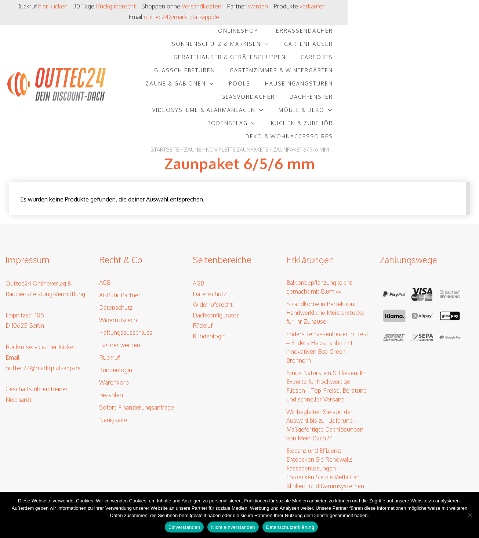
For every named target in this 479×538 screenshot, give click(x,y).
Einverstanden (184, 527)
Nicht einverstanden (233, 527)
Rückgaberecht (135, 6)
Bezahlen (111, 340)
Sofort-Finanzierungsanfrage (136, 352)
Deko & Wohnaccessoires (420, 73)
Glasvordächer (184, 60)
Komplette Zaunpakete (237, 86)
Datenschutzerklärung (290, 527)
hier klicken (73, 6)
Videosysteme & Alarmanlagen (335, 60)
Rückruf (109, 302)
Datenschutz (116, 253)
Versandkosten (221, 6)
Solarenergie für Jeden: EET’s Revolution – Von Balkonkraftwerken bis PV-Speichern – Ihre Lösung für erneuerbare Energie (324, 461)
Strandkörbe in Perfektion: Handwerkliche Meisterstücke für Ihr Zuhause (325, 258)
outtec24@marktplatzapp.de (404, 6)
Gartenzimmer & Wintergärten (210, 46)
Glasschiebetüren (433, 33)
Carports (372, 33)
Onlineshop (194, 20)
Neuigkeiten (115, 365)
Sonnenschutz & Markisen (347, 20)
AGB (104, 228)
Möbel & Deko (433, 60)
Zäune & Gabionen (307, 46)
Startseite (164, 86)
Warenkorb (114, 327)
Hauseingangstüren (430, 46)
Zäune (192, 86)
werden (278, 6)
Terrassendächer (258, 20)
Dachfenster (247, 60)
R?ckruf (203, 271)
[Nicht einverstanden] (469, 515)
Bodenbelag (257, 73)
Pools (371, 46)
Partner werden (119, 290)
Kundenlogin (115, 315)
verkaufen (333, 6)
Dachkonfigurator (216, 260)
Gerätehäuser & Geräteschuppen (285, 33)
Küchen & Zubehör (331, 73)
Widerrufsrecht (119, 265)
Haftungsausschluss (125, 277)
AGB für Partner (120, 240)
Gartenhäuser (440, 20)
